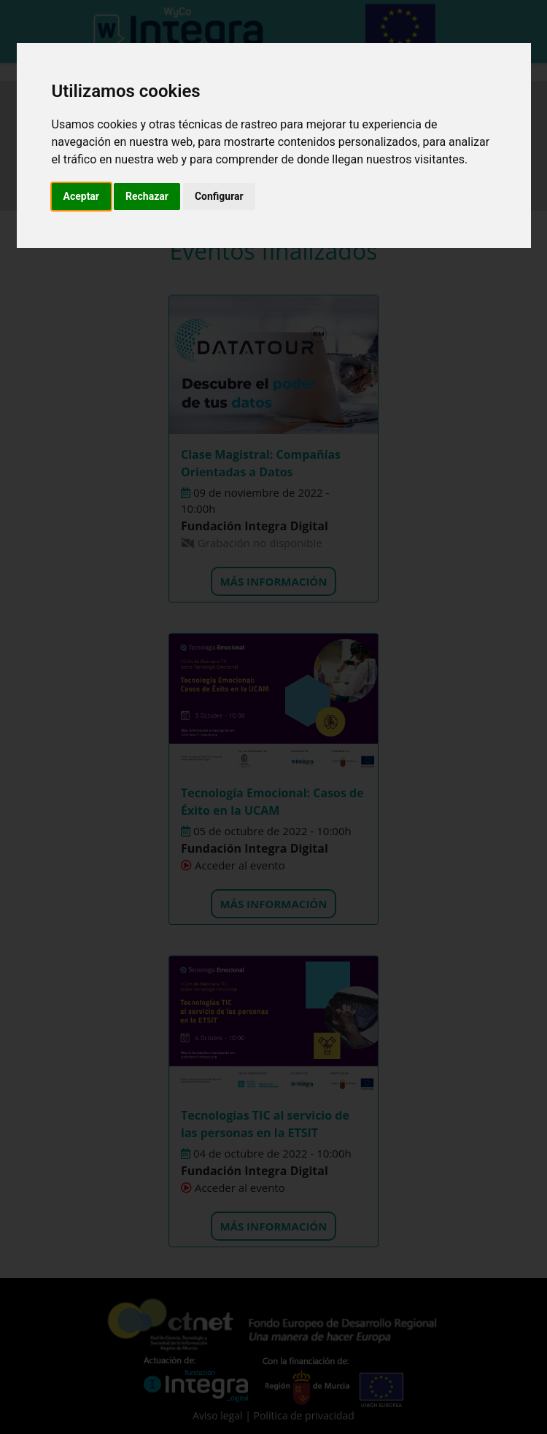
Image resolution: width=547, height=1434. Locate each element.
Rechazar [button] (146, 196)
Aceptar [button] (81, 196)
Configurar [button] (219, 196)
